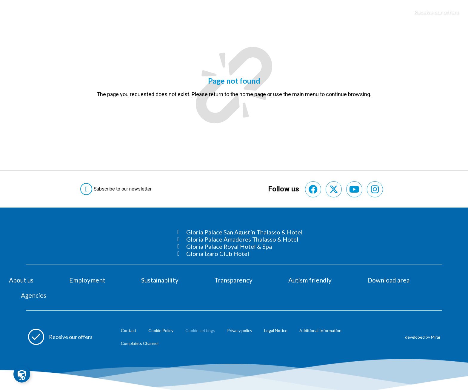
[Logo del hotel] (234, 12)
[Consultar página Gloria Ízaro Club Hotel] (240, 253)
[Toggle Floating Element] (21, 374)
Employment (87, 280)
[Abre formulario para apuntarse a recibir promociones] (60, 337)
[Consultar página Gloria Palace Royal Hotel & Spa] (240, 246)
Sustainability (159, 280)
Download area (388, 280)
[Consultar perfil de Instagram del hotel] (375, 189)
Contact (128, 330)
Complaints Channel (139, 343)
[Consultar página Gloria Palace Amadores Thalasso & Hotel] (240, 239)
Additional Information (320, 330)
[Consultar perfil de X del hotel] (334, 189)
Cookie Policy (160, 330)
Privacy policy (239, 330)
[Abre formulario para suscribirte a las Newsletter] (117, 189)
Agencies (33, 295)
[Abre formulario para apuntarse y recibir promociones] (433, 12)
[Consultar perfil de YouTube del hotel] (354, 189)
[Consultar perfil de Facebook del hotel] (313, 189)
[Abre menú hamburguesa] (12, 12)
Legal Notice (275, 330)
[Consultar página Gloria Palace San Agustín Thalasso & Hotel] (240, 232)
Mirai (435, 337)
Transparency (233, 280)
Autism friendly (310, 280)
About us (21, 280)
